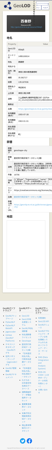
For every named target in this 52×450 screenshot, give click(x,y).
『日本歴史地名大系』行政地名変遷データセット (26, 359)
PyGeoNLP (10, 322)
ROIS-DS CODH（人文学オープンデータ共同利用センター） (43, 379)
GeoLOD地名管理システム (26, 322)
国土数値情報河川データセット (26, 428)
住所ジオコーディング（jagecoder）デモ (12, 360)
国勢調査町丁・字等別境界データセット (26, 396)
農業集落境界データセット (26, 407)
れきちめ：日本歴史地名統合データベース (26, 384)
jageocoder (11, 331)
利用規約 (42, 318)
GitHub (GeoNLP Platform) (10, 338)
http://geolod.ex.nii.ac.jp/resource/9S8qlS (26, 27)
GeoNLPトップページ (11, 317)
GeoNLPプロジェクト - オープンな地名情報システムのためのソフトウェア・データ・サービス (43, 342)
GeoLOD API (43, 321)
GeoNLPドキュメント (11, 376)
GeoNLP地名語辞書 (27, 329)
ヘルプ (45, 7)
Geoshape (26, 340)
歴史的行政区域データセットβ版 (27, 196)
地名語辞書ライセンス (26, 336)
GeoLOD (25, 315)
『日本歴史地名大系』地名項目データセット (26, 372)
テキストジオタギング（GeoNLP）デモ (11, 348)
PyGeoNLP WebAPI (10, 327)
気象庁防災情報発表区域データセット (26, 417)
